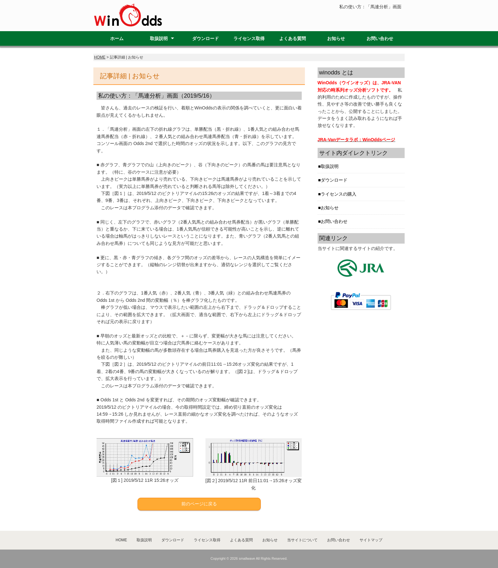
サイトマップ (371, 540)
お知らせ (336, 38)
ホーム (117, 38)
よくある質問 (292, 38)
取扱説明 (159, 38)
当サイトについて (302, 540)
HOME (99, 57)
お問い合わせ (380, 38)
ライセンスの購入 (338, 194)
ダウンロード (205, 38)
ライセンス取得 (249, 38)
